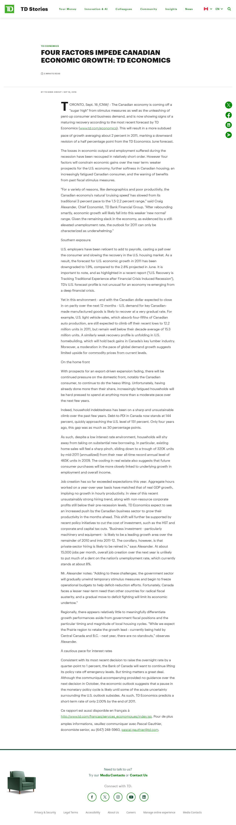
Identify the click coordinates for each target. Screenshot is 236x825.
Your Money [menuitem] (68, 9)
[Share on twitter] (229, 105)
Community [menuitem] (148, 9)
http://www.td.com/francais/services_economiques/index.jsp (106, 716)
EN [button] (217, 9)
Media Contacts (112, 775)
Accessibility (93, 812)
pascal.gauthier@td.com (140, 730)
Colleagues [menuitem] (124, 9)
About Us (113, 812)
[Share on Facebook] (229, 115)
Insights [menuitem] (171, 9)
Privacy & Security (45, 812)
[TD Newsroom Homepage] (9, 12)
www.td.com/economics (98, 128)
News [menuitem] (189, 9)
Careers (131, 812)
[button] (208, 9)
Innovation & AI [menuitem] (96, 9)
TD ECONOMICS (50, 46)
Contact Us (138, 775)
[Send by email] (229, 135)
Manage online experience (159, 812)
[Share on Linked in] (229, 125)
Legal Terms (70, 812)
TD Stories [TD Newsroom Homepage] (34, 9)
